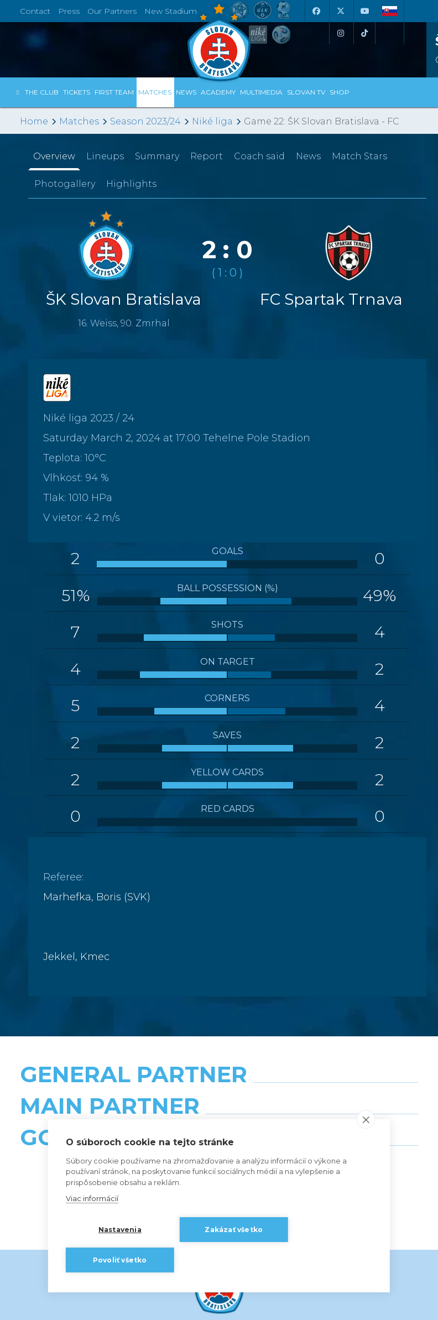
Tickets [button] (76, 92)
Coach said (259, 156)
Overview (54, 156)
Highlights (131, 184)
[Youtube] (364, 11)
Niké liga (212, 121)
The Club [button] (42, 92)
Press (69, 11)
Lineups (105, 156)
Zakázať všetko (234, 1229)
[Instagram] (340, 33)
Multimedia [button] (261, 92)
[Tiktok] (364, 33)
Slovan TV (306, 92)
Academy (218, 92)
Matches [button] (154, 92)
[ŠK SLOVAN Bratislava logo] (219, 41)
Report (206, 156)
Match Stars (359, 156)
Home (34, 121)
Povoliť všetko (120, 1260)
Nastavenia (120, 1229)
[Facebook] (316, 11)
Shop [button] (340, 92)
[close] (366, 1119)
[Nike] (219, 1103)
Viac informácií (92, 1198)
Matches (79, 121)
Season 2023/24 (145, 121)
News (186, 92)
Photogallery (64, 184)
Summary (157, 156)
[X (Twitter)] (340, 11)
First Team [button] (114, 92)
